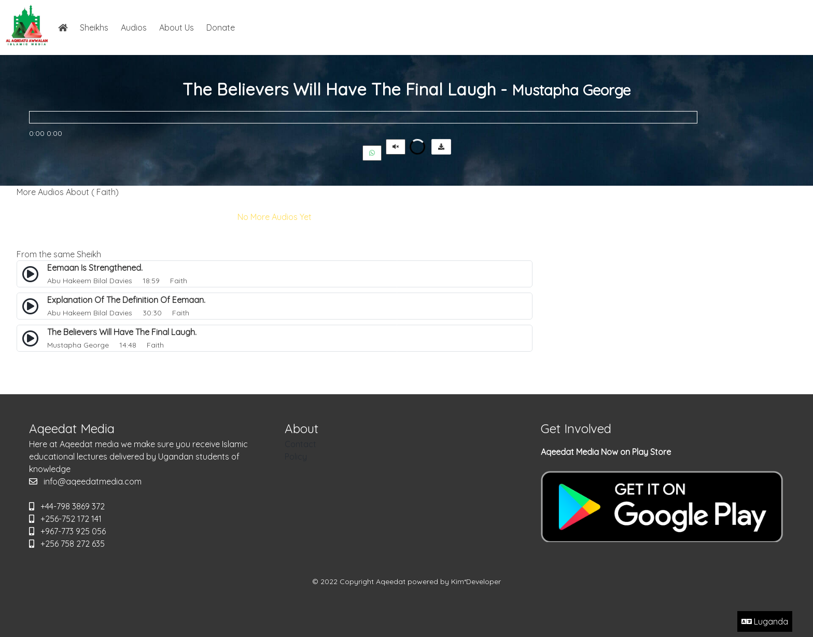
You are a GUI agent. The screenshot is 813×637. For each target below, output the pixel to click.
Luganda (764, 621)
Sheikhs (94, 27)
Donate (220, 27)
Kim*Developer (476, 581)
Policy (296, 456)
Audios (134, 27)
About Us (176, 27)
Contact (300, 444)
